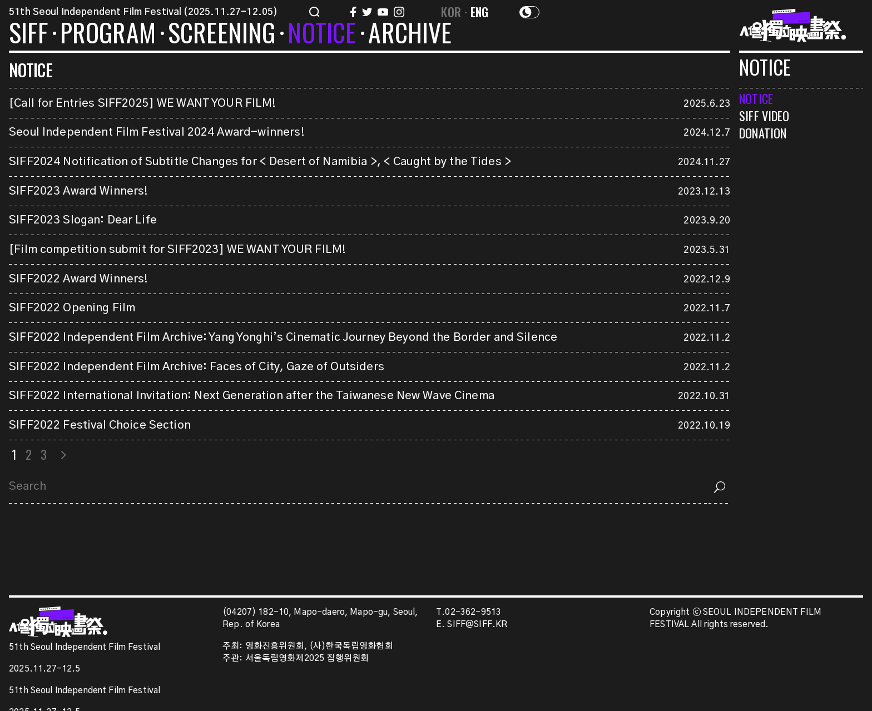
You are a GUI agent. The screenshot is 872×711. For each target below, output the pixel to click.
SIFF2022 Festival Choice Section (100, 425)
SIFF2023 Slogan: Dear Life (83, 220)
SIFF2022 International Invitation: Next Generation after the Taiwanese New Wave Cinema (251, 395)
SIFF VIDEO (764, 115)
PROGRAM (108, 34)
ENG (479, 12)
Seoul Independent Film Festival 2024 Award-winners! (157, 132)
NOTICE (322, 34)
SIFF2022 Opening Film (72, 308)
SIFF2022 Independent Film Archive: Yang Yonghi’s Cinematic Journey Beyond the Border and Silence (283, 337)
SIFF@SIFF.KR (477, 624)
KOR (451, 12)
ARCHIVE (410, 34)
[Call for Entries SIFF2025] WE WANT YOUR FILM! (142, 103)
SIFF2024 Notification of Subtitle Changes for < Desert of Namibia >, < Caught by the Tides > (260, 161)
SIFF (28, 34)
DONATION (762, 133)
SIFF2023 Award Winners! (78, 191)
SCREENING (222, 34)
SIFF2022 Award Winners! (78, 279)
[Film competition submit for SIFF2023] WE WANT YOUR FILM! (177, 249)
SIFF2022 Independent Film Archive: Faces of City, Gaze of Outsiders (196, 366)
